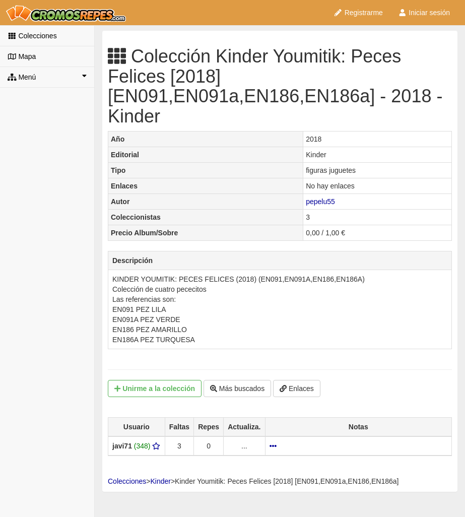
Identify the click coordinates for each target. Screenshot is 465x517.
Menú (47, 76)
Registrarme (358, 13)
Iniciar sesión (424, 13)
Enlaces (297, 388)
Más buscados (237, 388)
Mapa (22, 56)
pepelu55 (320, 202)
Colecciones (32, 36)
